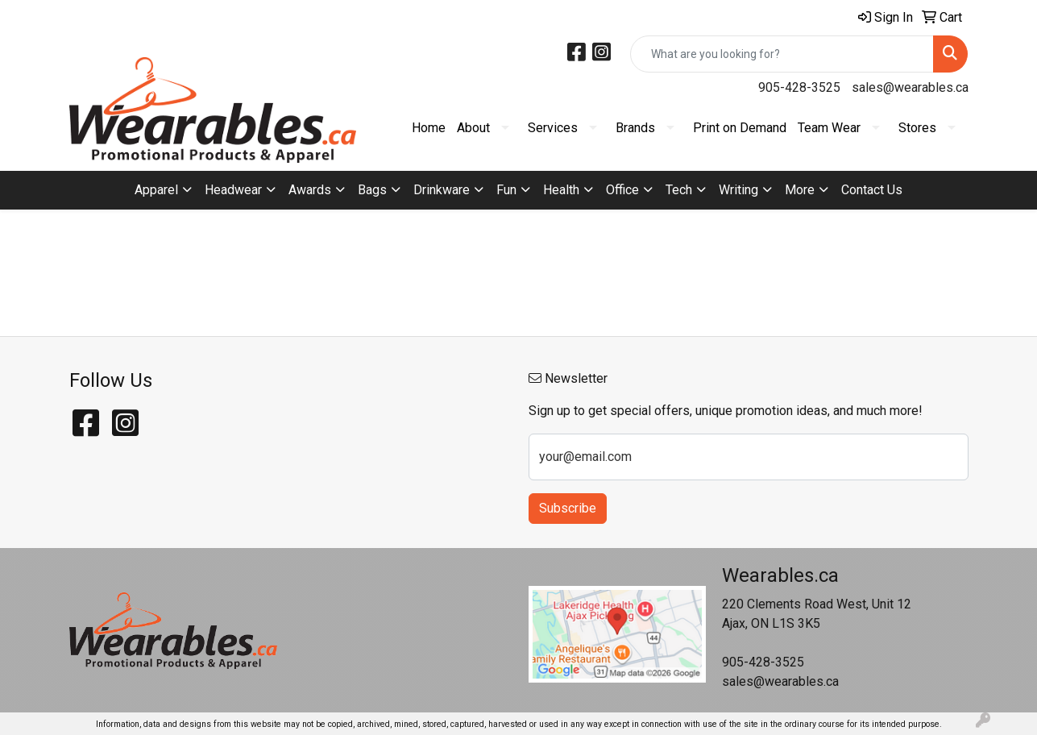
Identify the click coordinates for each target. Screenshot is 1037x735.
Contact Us (871, 189)
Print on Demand (739, 127)
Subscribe (567, 508)
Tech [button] (679, 189)
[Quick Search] (782, 54)
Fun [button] (506, 189)
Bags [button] (372, 189)
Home (429, 127)
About (473, 127)
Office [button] (622, 189)
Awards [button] (309, 189)
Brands (635, 127)
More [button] (800, 189)
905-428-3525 (799, 87)
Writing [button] (738, 189)
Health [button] (561, 189)
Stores (917, 127)
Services (553, 127)
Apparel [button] (156, 189)
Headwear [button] (233, 189)
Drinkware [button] (441, 189)
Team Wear (829, 127)
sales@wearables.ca (910, 87)
